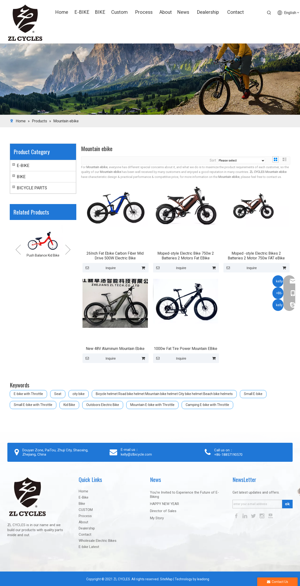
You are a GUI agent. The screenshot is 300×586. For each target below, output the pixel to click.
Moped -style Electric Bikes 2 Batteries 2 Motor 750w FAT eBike (256, 255)
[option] (43, 241)
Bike (82, 503)
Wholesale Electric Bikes (97, 540)
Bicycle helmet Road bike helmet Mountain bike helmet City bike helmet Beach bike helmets (164, 394)
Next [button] (67, 250)
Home (83, 491)
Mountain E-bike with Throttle (152, 405)
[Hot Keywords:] (269, 12)
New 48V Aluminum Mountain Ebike (115, 348)
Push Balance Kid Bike (43, 255)
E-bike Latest (89, 547)
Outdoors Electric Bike (102, 405)
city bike (79, 394)
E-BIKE (23, 165)
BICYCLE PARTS (32, 187)
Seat (57, 394)
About (83, 522)
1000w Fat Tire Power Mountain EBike (185, 348)
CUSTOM (86, 510)
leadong (203, 579)
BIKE (21, 176)
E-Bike (83, 497)
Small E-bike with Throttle (33, 405)
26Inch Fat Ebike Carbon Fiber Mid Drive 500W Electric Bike (115, 255)
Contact (85, 534)
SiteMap (166, 579)
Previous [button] (18, 250)
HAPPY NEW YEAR (164, 504)
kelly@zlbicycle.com (136, 454)
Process (85, 516)
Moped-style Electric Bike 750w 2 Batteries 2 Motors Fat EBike (185, 255)
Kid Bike (69, 405)
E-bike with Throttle (28, 394)
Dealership (87, 528)
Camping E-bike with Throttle (207, 405)
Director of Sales (163, 511)
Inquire (99, 267)
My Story (157, 518)
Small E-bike (253, 394)
